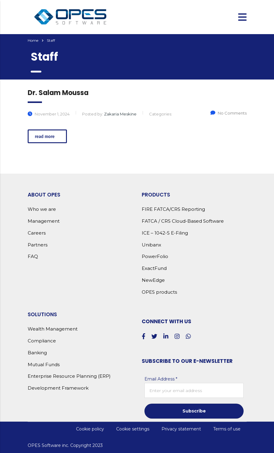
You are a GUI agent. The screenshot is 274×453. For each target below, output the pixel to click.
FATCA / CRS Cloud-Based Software (183, 221)
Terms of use (227, 429)
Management (44, 221)
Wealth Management (53, 329)
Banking (37, 353)
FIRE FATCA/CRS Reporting (173, 209)
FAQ (33, 256)
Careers (37, 233)
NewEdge (153, 280)
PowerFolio (155, 256)
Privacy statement (181, 429)
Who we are (42, 209)
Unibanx (151, 245)
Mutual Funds (44, 364)
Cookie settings (132, 429)
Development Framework (58, 388)
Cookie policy (90, 429)
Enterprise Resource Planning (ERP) (69, 376)
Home (33, 40)
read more (48, 136)
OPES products (159, 292)
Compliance (42, 341)
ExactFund (154, 268)
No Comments (228, 113)
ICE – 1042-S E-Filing (165, 233)
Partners (37, 245)
